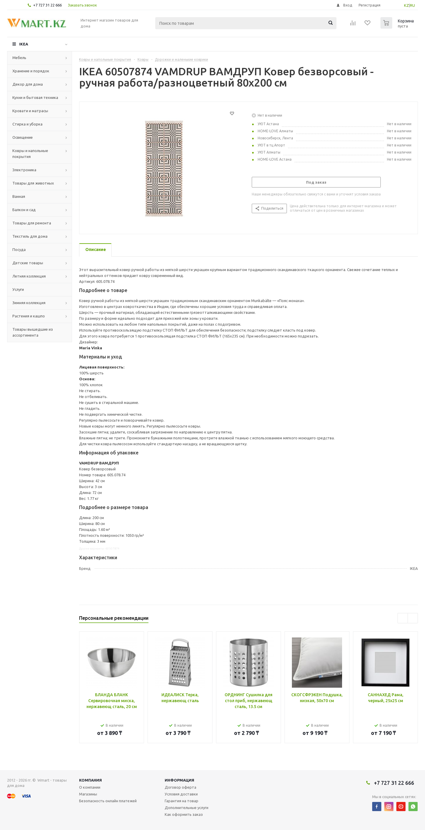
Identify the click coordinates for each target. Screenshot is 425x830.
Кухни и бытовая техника (35, 97)
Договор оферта (180, 787)
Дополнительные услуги (186, 807)
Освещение (22, 137)
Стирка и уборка (27, 124)
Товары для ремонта (31, 223)
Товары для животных (33, 183)
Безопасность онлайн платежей (108, 801)
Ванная (18, 196)
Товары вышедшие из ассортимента (32, 332)
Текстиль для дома (30, 236)
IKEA (23, 44)
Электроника (24, 170)
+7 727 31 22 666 (47, 5)
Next (413, 618)
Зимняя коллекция (28, 303)
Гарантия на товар (181, 801)
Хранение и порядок (30, 71)
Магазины (88, 794)
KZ (406, 5)
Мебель (19, 58)
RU (412, 5)
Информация (179, 780)
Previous (403, 618)
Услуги (18, 289)
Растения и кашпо (28, 316)
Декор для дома (27, 84)
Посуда (19, 249)
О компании (89, 787)
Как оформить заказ (184, 814)
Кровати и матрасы (30, 111)
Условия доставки (181, 794)
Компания (90, 780)
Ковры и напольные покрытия (30, 154)
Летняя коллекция (29, 276)
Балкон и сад (24, 210)
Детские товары (27, 263)
